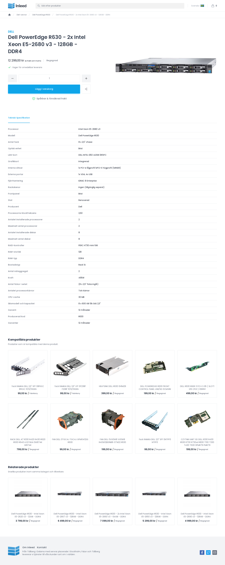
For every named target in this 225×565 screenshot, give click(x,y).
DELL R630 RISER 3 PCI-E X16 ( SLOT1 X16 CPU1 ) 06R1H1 (197, 388)
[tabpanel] (112, 226)
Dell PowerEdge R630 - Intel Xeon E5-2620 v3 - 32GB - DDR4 (27, 515)
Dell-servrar (22, 15)
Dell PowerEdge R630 (41, 15)
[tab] (19, 118)
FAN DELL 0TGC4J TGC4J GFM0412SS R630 (70, 441)
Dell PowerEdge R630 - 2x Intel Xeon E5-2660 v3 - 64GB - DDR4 (112, 515)
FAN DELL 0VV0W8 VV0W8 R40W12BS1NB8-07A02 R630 (112, 441)
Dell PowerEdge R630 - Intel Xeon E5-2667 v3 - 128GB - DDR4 (70, 515)
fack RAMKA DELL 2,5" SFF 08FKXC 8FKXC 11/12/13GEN (28, 388)
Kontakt (42, 547)
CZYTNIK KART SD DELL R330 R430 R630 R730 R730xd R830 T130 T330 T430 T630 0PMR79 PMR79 (197, 442)
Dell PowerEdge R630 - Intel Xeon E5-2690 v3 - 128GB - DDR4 (197, 515)
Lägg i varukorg (44, 89)
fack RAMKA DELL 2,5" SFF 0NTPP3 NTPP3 (155, 441)
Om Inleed (28, 547)
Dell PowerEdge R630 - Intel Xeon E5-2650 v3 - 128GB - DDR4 (154, 515)
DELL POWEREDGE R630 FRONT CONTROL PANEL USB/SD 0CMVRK (155, 388)
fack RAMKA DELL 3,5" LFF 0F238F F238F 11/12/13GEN (70, 388)
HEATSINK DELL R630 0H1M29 (112, 386)
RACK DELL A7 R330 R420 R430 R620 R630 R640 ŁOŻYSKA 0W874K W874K (27, 442)
